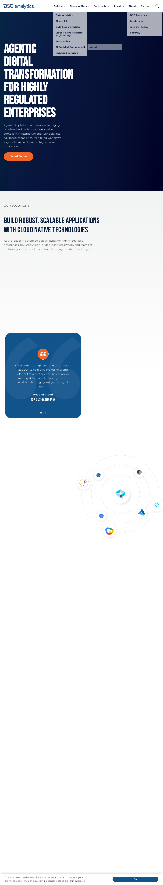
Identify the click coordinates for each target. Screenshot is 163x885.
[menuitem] (60, 6)
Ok (135, 879)
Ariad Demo (18, 156)
